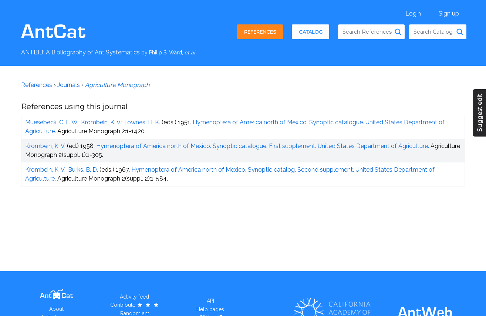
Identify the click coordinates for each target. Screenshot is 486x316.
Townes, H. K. (142, 122)
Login (413, 13)
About (56, 309)
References (260, 32)
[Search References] (398, 31)
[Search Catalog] (459, 31)
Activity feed (134, 297)
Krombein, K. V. (101, 122)
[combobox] (371, 31)
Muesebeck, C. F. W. (51, 122)
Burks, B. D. (83, 169)
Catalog (311, 32)
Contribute (134, 305)
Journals (68, 84)
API (210, 301)
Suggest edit (479, 113)
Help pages (210, 309)
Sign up (449, 13)
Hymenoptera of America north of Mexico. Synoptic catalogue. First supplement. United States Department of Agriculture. (262, 145)
